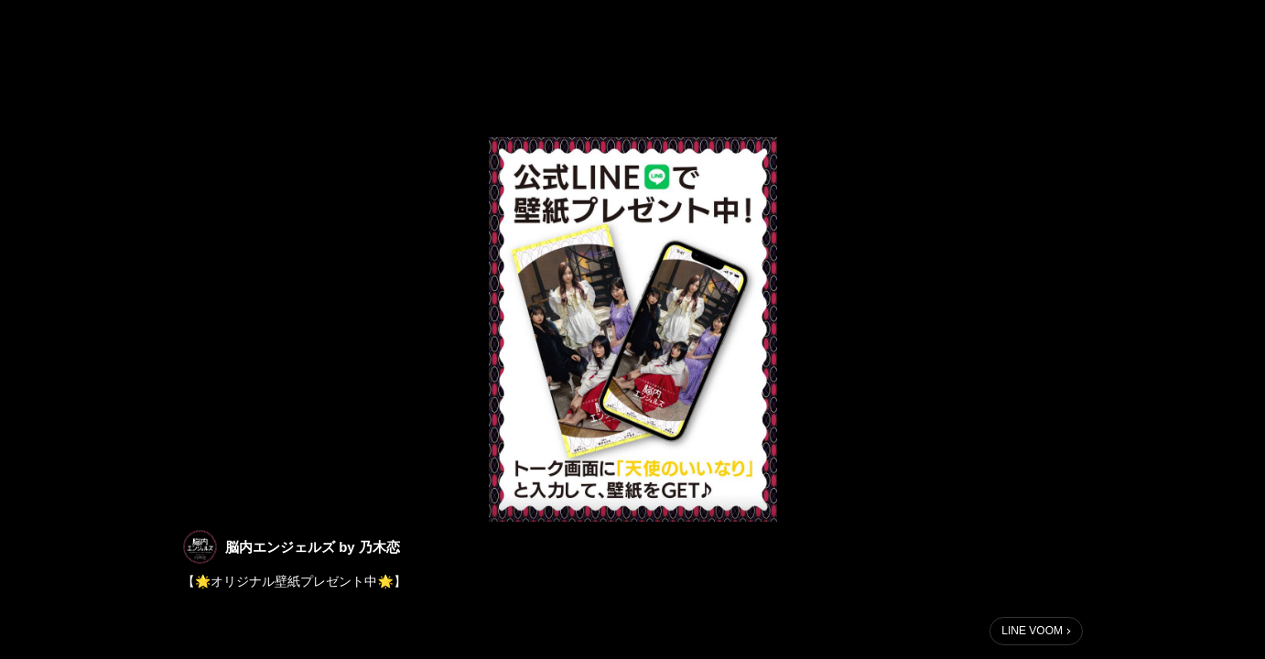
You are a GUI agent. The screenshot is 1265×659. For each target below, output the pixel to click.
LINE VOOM (1032, 630)
